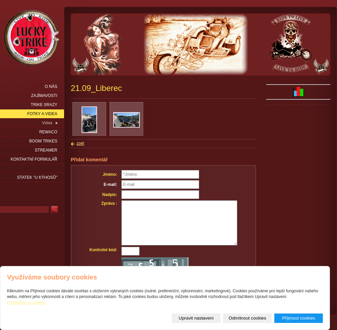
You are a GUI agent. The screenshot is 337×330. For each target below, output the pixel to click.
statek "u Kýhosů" (37, 177)
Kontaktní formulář (34, 159)
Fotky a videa (42, 113)
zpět (80, 143)
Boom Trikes (43, 141)
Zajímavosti (44, 95)
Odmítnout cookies (247, 318)
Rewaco (48, 132)
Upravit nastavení (196, 318)
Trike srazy (44, 104)
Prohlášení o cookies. (26, 302)
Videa (47, 123)
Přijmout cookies (298, 318)
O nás (51, 86)
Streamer (46, 150)
